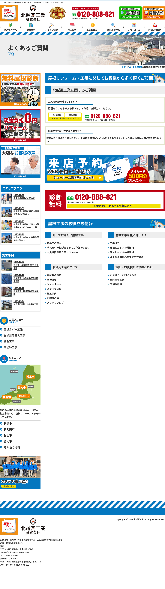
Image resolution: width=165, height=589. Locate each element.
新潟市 (8, 423)
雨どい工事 (10, 347)
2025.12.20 (20, 199)
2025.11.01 (20, 212)
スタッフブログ (55, 302)
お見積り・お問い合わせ (123, 275)
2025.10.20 (20, 238)
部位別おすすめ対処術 (122, 252)
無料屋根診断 (113, 27)
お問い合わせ (154, 27)
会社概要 (52, 279)
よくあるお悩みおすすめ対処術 (127, 257)
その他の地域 (12, 447)
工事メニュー (93, 27)
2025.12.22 (20, 265)
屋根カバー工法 (13, 329)
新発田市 (9, 429)
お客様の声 (53, 298)
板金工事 (9, 341)
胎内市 (8, 441)
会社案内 (31, 27)
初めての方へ (10, 27)
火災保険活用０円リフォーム (62, 252)
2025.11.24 (20, 305)
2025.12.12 (20, 278)
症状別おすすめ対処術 (122, 247)
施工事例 (72, 27)
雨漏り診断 (116, 284)
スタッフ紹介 (51, 27)
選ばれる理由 (54, 275)
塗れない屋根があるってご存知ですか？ (68, 247)
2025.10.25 (20, 225)
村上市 (8, 435)
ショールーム (134, 27)
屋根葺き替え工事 (14, 335)
